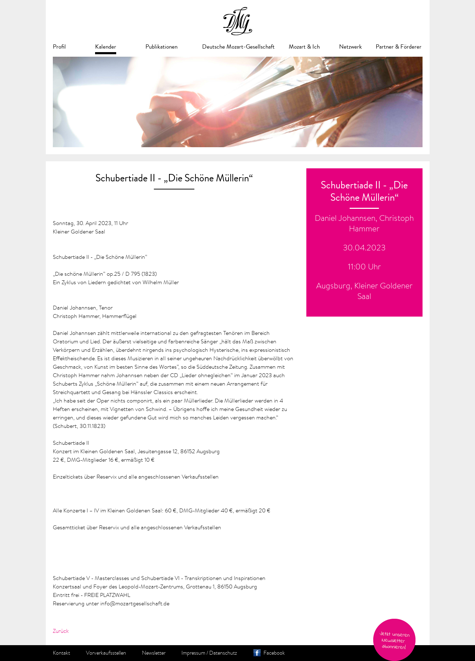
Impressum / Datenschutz (209, 653)
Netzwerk (350, 46)
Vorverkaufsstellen (106, 653)
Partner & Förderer (398, 46)
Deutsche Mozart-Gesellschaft (238, 46)
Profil (59, 46)
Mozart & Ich (304, 46)
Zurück (61, 630)
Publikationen (161, 46)
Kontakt (61, 653)
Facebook (274, 653)
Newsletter (153, 653)
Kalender (105, 46)
